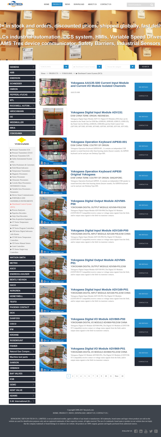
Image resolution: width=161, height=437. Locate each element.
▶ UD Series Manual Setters (20, 243)
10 (106, 376)
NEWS (67, 4)
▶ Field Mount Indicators (19, 168)
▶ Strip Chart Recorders (19, 216)
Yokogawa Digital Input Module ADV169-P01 (99, 289)
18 (122, 376)
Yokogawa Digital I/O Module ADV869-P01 (98, 348)
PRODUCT (57, 4)
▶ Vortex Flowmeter (17, 177)
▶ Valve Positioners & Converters (22, 165)
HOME (46, 4)
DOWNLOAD (79, 4)
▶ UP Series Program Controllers (22, 228)
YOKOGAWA (67, 73)
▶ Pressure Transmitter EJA (20, 150)
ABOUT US (92, 4)
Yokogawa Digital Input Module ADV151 (97, 112)
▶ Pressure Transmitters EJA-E (21, 153)
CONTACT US (105, 4)
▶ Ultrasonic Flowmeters (19, 180)
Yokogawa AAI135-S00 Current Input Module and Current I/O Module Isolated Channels (100, 84)
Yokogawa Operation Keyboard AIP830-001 (99, 141)
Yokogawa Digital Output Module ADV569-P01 (98, 262)
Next (116, 376)
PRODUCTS (53, 73)
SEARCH (145, 67)
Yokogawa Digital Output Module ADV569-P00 (98, 203)
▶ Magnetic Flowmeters (19, 174)
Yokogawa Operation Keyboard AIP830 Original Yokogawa (96, 173)
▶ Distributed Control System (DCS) (89, 73)
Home (43, 73)
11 (111, 376)
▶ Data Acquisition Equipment (21, 219)
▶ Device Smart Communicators (21, 195)
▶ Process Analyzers (17, 210)
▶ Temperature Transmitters (20, 171)
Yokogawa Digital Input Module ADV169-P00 (99, 230)
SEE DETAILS (143, 87)
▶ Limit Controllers (17, 246)
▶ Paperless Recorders (18, 213)
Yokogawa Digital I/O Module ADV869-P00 (98, 319)
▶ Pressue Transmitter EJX (20, 156)
